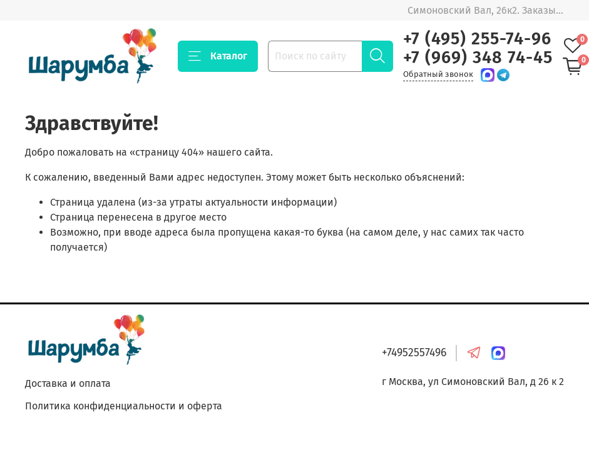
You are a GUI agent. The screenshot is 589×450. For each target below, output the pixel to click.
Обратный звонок (438, 74)
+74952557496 (414, 352)
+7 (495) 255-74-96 (477, 39)
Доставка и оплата (68, 383)
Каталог (217, 56)
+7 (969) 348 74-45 (478, 58)
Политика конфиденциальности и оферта (123, 406)
